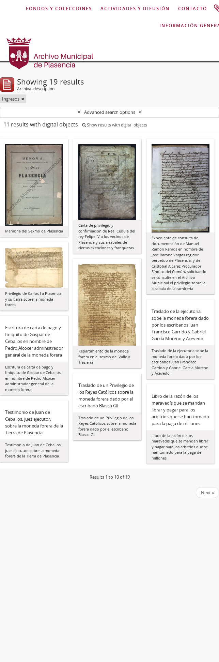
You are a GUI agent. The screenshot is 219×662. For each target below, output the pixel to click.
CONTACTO (192, 8)
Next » (207, 493)
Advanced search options (109, 112)
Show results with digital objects (114, 125)
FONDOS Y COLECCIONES (59, 8)
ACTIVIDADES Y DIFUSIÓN (135, 8)
